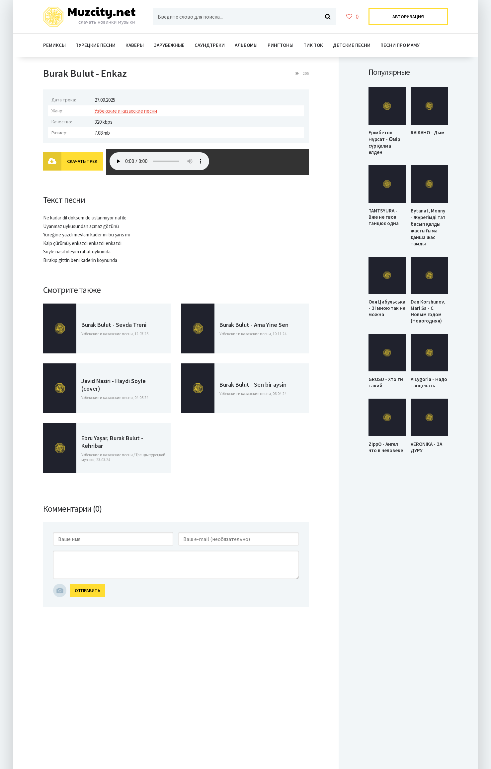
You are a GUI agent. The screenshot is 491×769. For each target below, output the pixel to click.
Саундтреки (210, 45)
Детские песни (351, 45)
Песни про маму (400, 45)
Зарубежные (169, 45)
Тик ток (313, 45)
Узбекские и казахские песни (126, 111)
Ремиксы (54, 45)
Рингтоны (280, 45)
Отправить (87, 590)
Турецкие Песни (96, 45)
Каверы (134, 45)
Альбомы (246, 45)
